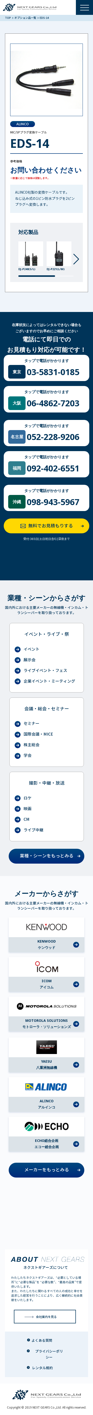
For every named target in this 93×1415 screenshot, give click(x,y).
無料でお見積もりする (53, 526)
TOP (8, 18)
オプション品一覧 (25, 18)
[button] (76, 259)
